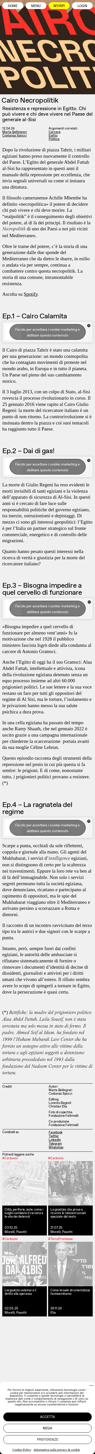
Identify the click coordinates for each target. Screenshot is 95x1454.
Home (12, 6)
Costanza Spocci (14, 135)
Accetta (47, 1417)
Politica (54, 139)
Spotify (30, 294)
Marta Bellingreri (14, 132)
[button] (91, 1385)
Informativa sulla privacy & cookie (57, 1449)
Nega (47, 1428)
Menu (36, 6)
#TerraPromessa (60, 1239)
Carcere (55, 132)
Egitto (53, 135)
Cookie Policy (21, 1449)
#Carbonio (10, 1158)
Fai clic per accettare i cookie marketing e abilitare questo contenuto (47, 332)
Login (82, 6)
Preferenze (47, 1439)
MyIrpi (59, 6)
